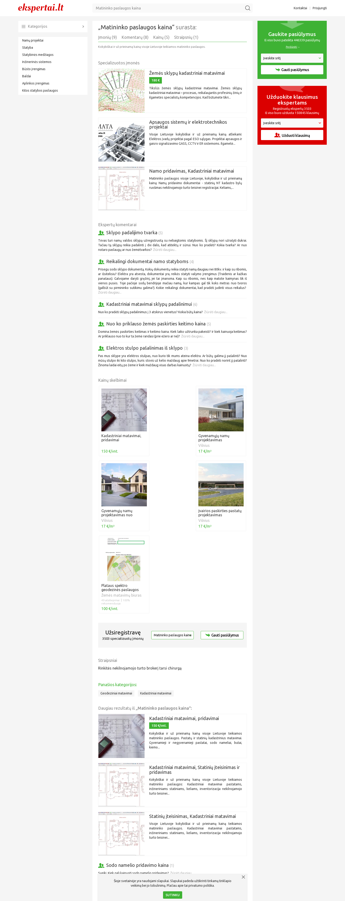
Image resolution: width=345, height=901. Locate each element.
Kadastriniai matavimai (155, 614)
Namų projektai (32, 40)
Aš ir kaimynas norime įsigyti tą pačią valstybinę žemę (164, 805)
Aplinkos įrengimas (35, 83)
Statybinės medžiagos (38, 55)
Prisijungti (320, 8)
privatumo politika (201, 885)
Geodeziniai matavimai (116, 614)
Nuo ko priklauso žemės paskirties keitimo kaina (158, 323)
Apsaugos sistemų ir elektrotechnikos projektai (188, 124)
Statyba (27, 47)
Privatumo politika (276, 895)
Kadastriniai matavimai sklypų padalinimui (151, 304)
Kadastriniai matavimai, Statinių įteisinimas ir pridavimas (194, 690)
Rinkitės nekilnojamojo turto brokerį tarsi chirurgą (140, 589)
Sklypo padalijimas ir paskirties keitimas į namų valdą (163, 843)
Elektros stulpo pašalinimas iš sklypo (147, 348)
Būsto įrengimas (33, 69)
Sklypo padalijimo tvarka (134, 232)
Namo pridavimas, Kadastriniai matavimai (191, 171)
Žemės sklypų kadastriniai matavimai (187, 73)
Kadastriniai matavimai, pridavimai (184, 639)
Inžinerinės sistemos (36, 62)
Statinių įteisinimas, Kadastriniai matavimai (192, 737)
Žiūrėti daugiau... (164, 250)
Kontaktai (300, 8)
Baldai (26, 76)
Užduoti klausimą (292, 135)
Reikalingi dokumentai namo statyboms (150, 261)
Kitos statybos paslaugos (40, 90)
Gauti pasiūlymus (222, 556)
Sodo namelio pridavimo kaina (140, 786)
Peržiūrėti (291, 46)
